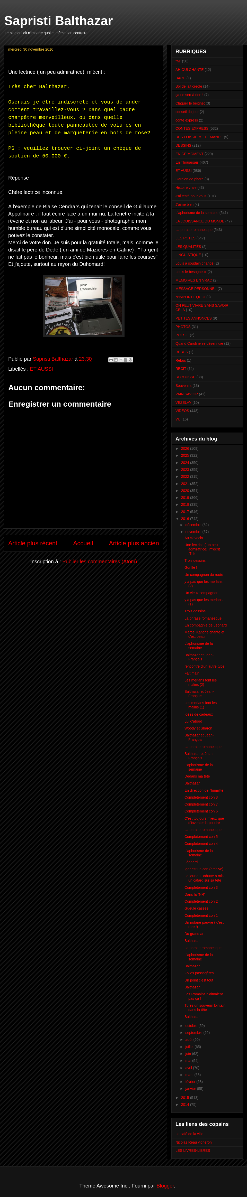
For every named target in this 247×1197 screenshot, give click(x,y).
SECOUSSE (185, 377)
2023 (185, 469)
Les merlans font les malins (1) (200, 705)
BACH (180, 78)
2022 (185, 476)
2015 (185, 1098)
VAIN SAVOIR (186, 394)
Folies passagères (199, 973)
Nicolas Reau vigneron (193, 1142)
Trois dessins (195, 560)
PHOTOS (183, 327)
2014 (185, 1104)
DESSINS (183, 145)
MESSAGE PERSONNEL (196, 289)
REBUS (181, 352)
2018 (185, 504)
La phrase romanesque (194, 230)
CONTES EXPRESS (191, 128)
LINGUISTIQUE (188, 255)
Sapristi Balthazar (58, 21)
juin (188, 1054)
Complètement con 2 (201, 901)
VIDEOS (182, 411)
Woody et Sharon (198, 728)
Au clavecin (193, 538)
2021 (185, 484)
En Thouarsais (187, 162)
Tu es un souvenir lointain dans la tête (204, 1007)
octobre (191, 1026)
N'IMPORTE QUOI (190, 297)
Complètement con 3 (201, 887)
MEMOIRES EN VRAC (193, 280)
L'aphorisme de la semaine (196, 213)
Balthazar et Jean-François (199, 657)
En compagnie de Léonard (205, 625)
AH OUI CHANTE (189, 70)
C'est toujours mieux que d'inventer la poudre (204, 820)
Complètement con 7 (201, 804)
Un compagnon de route (203, 575)
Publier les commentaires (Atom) (99, 561)
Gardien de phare (189, 179)
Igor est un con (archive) (203, 869)
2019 (185, 497)
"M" (178, 61)
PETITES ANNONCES (193, 318)
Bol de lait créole (188, 86)
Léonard (191, 862)
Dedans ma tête (197, 776)
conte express (186, 120)
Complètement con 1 (201, 915)
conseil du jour (187, 112)
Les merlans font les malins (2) (200, 682)
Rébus (180, 360)
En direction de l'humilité (203, 790)
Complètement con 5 (201, 837)
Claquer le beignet (190, 103)
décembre (193, 525)
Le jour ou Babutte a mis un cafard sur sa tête (204, 878)
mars (189, 1075)
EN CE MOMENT (189, 154)
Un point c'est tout (198, 980)
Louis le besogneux (191, 272)
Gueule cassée (196, 908)
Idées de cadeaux (198, 714)
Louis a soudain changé (194, 263)
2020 (185, 491)
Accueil (83, 543)
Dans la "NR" (195, 894)
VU (177, 419)
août (189, 1039)
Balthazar (192, 783)
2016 (185, 519)
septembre (194, 1033)
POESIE (182, 335)
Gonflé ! (190, 567)
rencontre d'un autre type (204, 666)
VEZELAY (183, 402)
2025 (185, 455)
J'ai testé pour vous (190, 196)
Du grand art (194, 934)
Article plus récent (32, 543)
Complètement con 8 (201, 797)
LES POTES (185, 238)
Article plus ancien (134, 543)
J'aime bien (184, 204)
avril (189, 1068)
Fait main (191, 673)
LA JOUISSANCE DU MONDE (199, 221)
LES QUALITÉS (188, 247)
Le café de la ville (189, 1134)
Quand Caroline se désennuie (199, 343)
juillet (190, 1047)
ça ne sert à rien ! (189, 95)
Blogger (165, 1186)
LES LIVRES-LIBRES (192, 1150)
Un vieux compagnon (201, 593)
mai (188, 1061)
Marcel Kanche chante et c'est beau (204, 634)
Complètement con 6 (201, 811)
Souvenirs (183, 386)
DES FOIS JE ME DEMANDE (199, 137)
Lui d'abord (193, 721)
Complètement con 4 (201, 843)
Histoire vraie (186, 187)
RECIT (180, 369)
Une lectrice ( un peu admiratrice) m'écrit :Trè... (202, 549)
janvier (191, 1089)
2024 (185, 463)
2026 (185, 448)
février (190, 1082)
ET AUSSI (41, 369)
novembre (193, 532)
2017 (185, 512)
